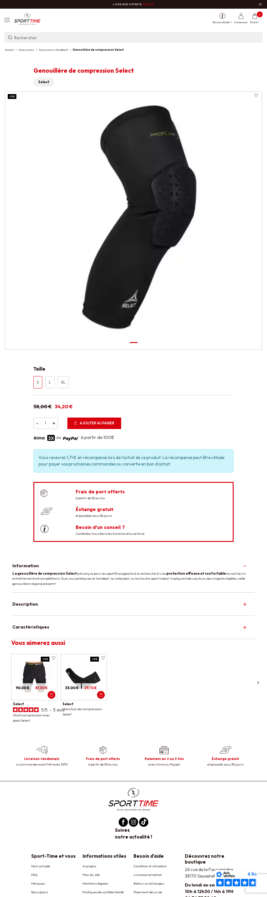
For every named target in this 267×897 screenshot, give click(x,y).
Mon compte (40, 866)
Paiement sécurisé (148, 892)
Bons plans (39, 892)
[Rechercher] (133, 37)
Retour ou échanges (149, 883)
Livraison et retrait (148, 875)
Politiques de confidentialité (103, 892)
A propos (89, 866)
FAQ (34, 875)
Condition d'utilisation (150, 866)
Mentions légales (95, 883)
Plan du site (91, 875)
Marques (38, 883)
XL (63, 382)
